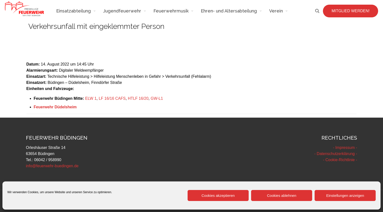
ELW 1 (90, 98)
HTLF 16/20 (138, 98)
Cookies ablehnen (281, 195)
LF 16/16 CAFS (112, 98)
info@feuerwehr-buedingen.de (52, 166)
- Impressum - (345, 147)
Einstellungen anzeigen (345, 195)
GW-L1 (157, 98)
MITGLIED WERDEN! (350, 11)
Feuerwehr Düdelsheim (55, 107)
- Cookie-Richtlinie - (340, 160)
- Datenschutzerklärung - (335, 154)
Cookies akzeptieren (218, 195)
